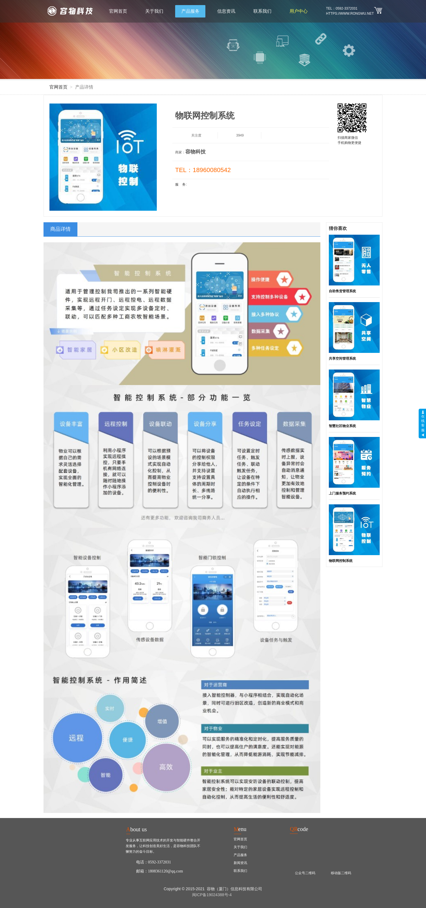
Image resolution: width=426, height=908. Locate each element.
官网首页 (118, 11)
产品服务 (190, 11)
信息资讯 (226, 11)
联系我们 (262, 11)
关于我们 (154, 11)
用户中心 (299, 11)
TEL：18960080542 (203, 169)
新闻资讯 (240, 863)
